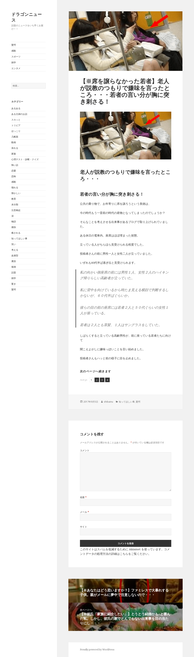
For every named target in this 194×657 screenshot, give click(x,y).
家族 (13, 153)
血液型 (14, 255)
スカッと (15, 119)
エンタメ (15, 68)
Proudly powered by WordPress (97, 649)
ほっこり (15, 131)
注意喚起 (15, 210)
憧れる (14, 187)
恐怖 (13, 176)
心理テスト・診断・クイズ (25, 159)
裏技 (13, 261)
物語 (13, 221)
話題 (13, 272)
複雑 (13, 266)
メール (84, 512)
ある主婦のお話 (19, 114)
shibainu (108, 401)
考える (14, 249)
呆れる (14, 148)
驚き (13, 283)
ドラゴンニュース (26, 17)
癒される (15, 232)
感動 (13, 50)
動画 (13, 142)
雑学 (13, 62)
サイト (83, 526)
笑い (13, 244)
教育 (13, 198)
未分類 (14, 204)
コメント (84, 450)
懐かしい (15, 193)
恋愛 (13, 170)
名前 (83, 497)
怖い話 (14, 165)
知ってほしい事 (19, 238)
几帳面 (14, 136)
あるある (15, 108)
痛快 (13, 227)
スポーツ (15, 56)
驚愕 (13, 44)
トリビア (15, 125)
